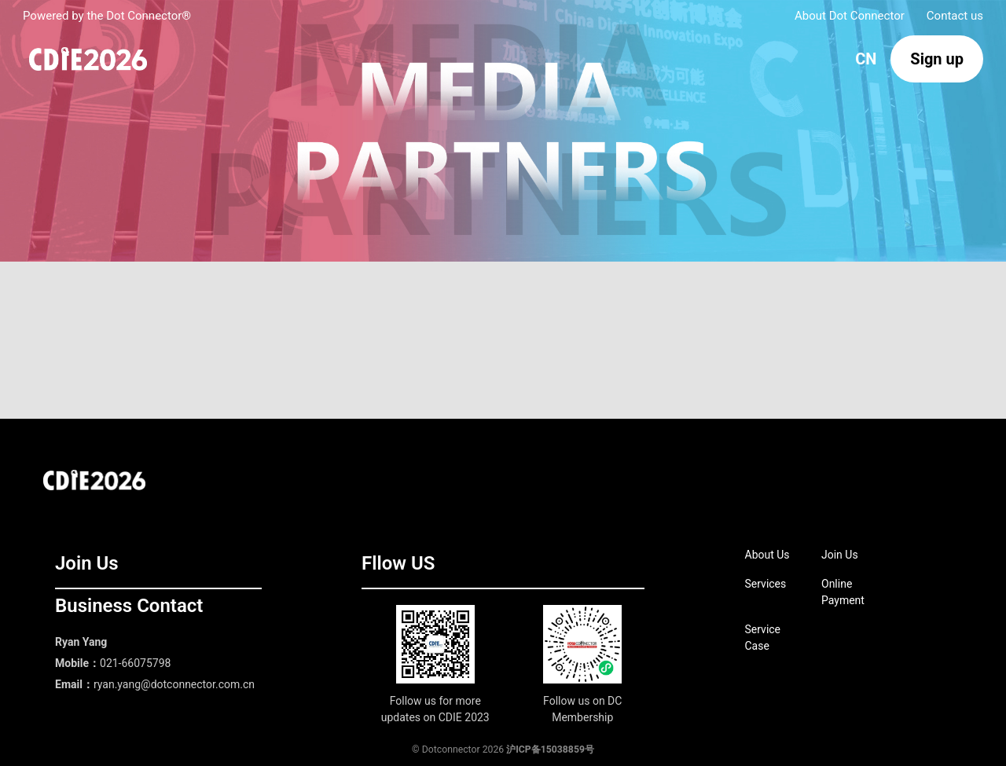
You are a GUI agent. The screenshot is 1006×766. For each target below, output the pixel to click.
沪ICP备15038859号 (550, 749)
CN (865, 58)
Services (766, 583)
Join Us (839, 554)
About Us (767, 554)
